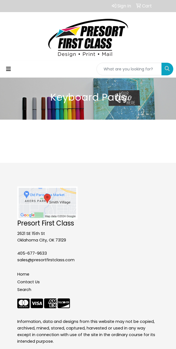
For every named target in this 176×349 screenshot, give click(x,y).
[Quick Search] (129, 69)
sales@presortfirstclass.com (46, 260)
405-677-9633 (32, 253)
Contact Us (28, 282)
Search (24, 289)
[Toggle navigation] (8, 69)
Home (23, 274)
